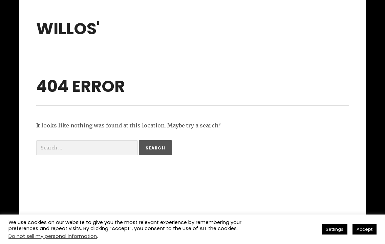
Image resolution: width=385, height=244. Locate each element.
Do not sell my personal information (52, 236)
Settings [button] (334, 229)
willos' (68, 28)
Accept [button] (364, 229)
